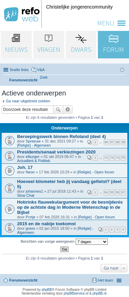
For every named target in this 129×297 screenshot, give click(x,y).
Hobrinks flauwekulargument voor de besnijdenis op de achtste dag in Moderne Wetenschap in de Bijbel (70, 207)
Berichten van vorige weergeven (64, 242)
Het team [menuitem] (105, 280)
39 (123, 142)
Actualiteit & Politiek (33, 161)
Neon (30, 172)
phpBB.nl (99, 293)
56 (117, 192)
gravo (30, 228)
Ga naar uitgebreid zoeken (28, 101)
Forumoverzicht (23, 280)
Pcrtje (30, 217)
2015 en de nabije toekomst (46, 223)
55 (112, 192)
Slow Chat (25, 195)
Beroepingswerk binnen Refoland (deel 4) (61, 136)
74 (117, 157)
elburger (32, 157)
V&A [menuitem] (41, 70)
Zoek (58, 109)
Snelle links (19, 70)
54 (106, 192)
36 (106, 142)
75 (123, 157)
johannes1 (34, 191)
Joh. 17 (25, 167)
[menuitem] (44, 77)
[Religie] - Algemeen (34, 145)
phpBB (47, 290)
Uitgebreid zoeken (68, 109)
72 (106, 157)
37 (112, 142)
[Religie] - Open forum (95, 172)
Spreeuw (33, 141)
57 (123, 192)
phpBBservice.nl (76, 293)
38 (117, 142)
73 (112, 157)
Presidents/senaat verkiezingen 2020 (56, 152)
